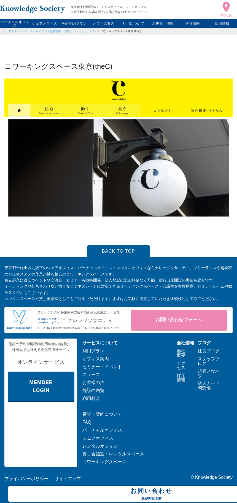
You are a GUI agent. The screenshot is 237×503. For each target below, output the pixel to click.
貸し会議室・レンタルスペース (113, 453)
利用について (133, 23)
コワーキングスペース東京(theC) (120, 31)
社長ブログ (209, 350)
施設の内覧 (93, 390)
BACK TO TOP (118, 251)
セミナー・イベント (102, 366)
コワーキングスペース (104, 461)
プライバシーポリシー (26, 478)
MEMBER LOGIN (41, 386)
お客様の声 (93, 382)
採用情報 (222, 23)
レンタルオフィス (100, 446)
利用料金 (91, 398)
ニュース (91, 374)
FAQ (86, 422)
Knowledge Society (214, 477)
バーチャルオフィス (15, 24)
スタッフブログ (209, 361)
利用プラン (93, 350)
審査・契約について (102, 414)
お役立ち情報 (163, 23)
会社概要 (181, 353)
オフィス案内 (103, 23)
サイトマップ (68, 478)
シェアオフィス (44, 23)
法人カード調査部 (209, 385)
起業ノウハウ (209, 373)
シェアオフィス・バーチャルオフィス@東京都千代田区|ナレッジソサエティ (50, 31)
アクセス (181, 365)
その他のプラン (74, 23)
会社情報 (192, 23)
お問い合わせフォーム (178, 319)
